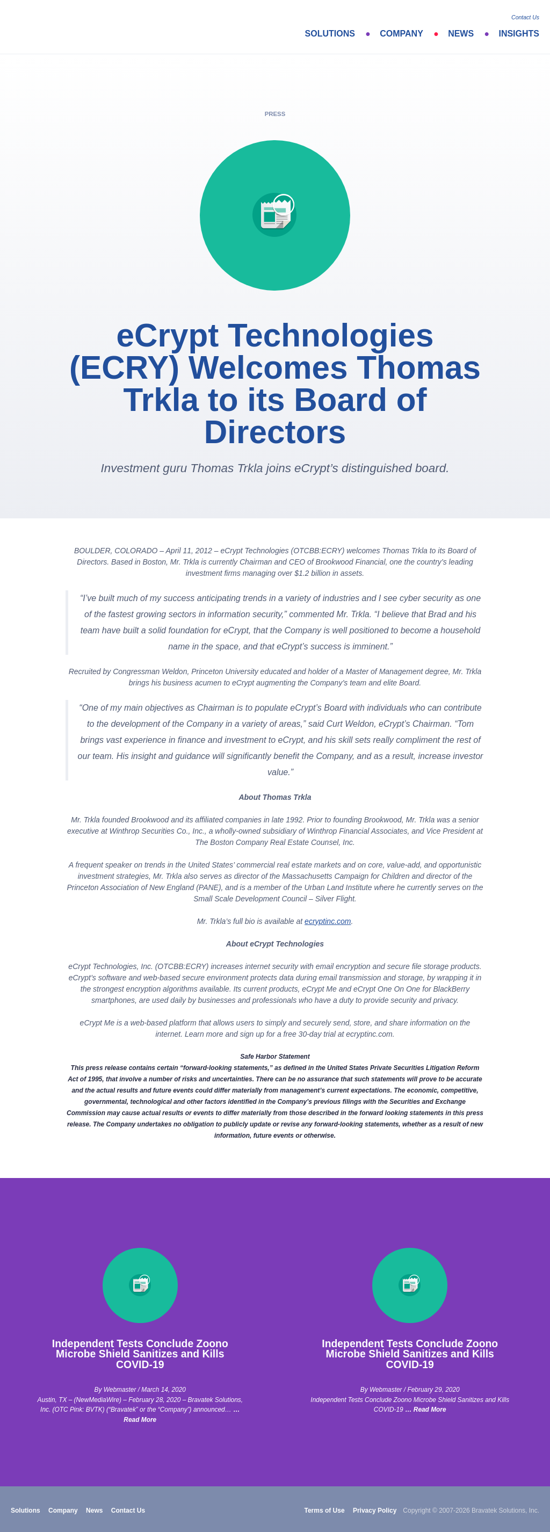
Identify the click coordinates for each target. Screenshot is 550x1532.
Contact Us (525, 17)
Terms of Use (324, 1510)
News (461, 33)
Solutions (330, 33)
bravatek (58, 27)
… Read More (426, 1409)
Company (401, 33)
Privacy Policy (374, 1510)
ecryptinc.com (328, 921)
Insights (518, 33)
